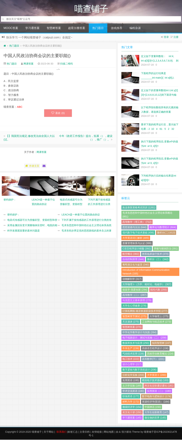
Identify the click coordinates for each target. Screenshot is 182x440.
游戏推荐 (116, 28)
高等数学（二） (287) (134, 295)
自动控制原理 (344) (133, 259)
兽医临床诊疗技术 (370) (155, 254)
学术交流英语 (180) (133, 391)
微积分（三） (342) (158, 259)
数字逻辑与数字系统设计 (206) (139, 370)
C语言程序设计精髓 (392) (136, 248)
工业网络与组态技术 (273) (156, 322)
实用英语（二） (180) (159, 391)
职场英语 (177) (130, 396)
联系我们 (61, 432)
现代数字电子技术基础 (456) (138, 232)
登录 (166, 37)
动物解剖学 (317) (132, 279)
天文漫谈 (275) (130, 322)
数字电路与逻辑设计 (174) (156, 396)
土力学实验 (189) (132, 386)
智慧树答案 (54, 28)
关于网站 (49, 432)
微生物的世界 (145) (155, 418)
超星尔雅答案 (76, 28)
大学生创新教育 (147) (157, 412)
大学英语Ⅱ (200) (156, 375)
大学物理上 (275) (159, 316)
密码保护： (13, 215)
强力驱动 (126, 432)
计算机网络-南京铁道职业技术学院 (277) (144, 311)
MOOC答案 (11, 28)
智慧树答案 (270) (132, 327)
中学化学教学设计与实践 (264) (139, 332)
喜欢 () (58, 113)
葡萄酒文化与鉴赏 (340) (135, 264)
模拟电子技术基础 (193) (155, 380)
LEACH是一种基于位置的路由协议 (80, 215)
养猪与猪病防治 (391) (166, 248)
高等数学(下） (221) (153, 359)
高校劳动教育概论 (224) (160, 354)
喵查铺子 (37, 432)
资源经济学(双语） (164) (155, 402)
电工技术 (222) (130, 359)
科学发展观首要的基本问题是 (23, 231)
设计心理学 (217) (132, 364)
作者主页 (32, 166)
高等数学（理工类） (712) (137, 222)
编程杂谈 (135, 28)
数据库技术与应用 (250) (135, 343)
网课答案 (29, 64)
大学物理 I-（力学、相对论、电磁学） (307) (146, 284)
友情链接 (97, 432)
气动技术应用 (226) (133, 354)
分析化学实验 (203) (133, 375)
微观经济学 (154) (132, 407)
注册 (175, 37)
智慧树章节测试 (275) (134, 316)
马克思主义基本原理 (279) (137, 300)
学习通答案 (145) (132, 418)
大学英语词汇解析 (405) (135, 238)
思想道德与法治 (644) (134, 227)
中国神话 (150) (153, 407)
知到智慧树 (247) (161, 343)
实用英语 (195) (130, 380)
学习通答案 (32, 28)
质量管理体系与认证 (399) (137, 243)
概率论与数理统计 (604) (163, 227)
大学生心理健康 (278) (134, 306)
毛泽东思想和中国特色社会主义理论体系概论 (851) (147, 215)
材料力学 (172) (130, 402)
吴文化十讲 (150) (132, 412)
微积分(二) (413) (166, 232)
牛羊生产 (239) (130, 348)
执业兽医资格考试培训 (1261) (138, 207)
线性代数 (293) (158, 290)
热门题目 (98, 28)
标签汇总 (73, 432)
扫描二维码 (66, 64)
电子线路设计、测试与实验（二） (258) (144, 338)
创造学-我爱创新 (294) (134, 290)
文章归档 (85, 432)
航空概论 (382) (130, 254)
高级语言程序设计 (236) (155, 348)
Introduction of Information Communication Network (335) (146, 272)
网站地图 (109, 432)
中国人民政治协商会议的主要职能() (37, 56)
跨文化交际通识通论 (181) (159, 386)
